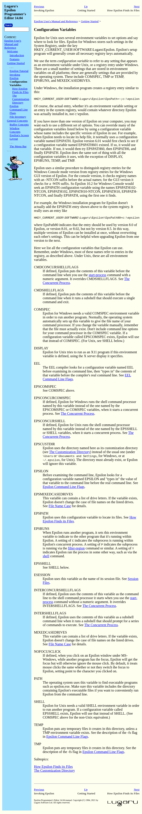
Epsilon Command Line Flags (19, 109)
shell (46, 557)
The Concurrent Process (77, 415)
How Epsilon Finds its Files (20, 90)
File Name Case (60, 507)
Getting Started (16, 63)
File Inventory (18, 116)
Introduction (17, 55)
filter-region (76, 549)
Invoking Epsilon (15, 76)
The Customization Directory (20, 99)
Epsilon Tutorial (19, 71)
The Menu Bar (18, 146)
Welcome (12, 51)
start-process (97, 276)
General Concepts (17, 120)
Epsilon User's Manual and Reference (12, 44)
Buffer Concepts (19, 124)
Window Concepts (15, 130)
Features (14, 59)
